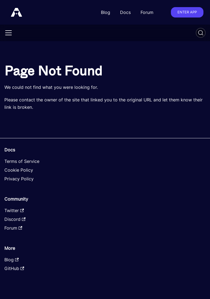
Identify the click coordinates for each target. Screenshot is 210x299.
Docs (125, 12)
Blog (105, 12)
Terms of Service (21, 161)
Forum (147, 12)
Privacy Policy (19, 178)
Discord (14, 219)
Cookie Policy (18, 170)
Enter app (187, 12)
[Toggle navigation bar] (8, 33)
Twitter (14, 210)
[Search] (201, 33)
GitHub (14, 268)
